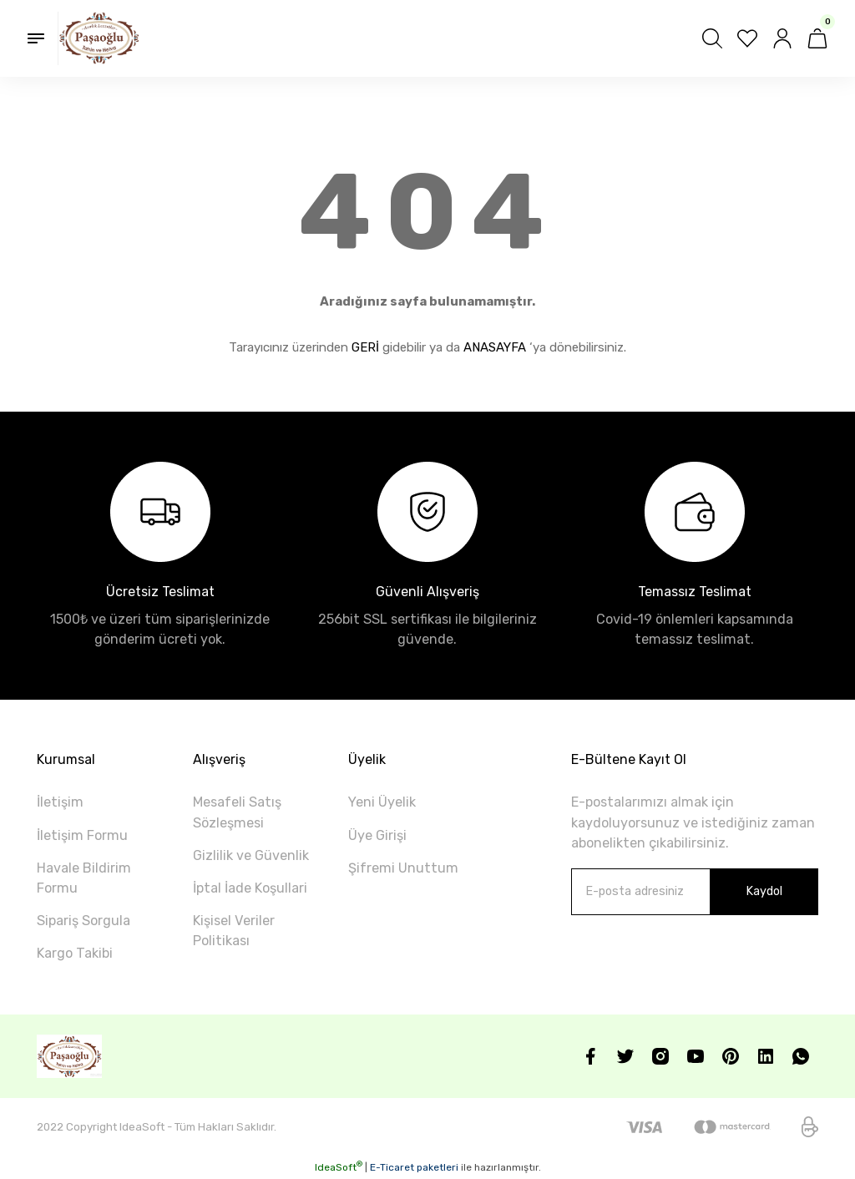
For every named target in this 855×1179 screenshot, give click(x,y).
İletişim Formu (82, 835)
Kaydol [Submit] (764, 891)
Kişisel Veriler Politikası (234, 931)
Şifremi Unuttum (403, 868)
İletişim (60, 802)
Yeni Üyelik (382, 802)
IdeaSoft (338, 1167)
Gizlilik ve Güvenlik (251, 855)
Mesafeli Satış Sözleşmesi (237, 812)
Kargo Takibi (75, 953)
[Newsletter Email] (694, 891)
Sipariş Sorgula (83, 921)
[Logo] (99, 38)
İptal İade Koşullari (250, 888)
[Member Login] (782, 38)
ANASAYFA (494, 347)
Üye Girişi (377, 835)
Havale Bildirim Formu (84, 878)
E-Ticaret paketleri (414, 1167)
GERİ (365, 347)
